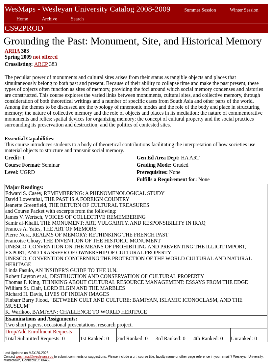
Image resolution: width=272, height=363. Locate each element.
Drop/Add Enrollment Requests (38, 331)
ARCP (41, 64)
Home (22, 18)
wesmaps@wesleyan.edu (35, 356)
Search (77, 18)
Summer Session (200, 10)
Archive (49, 18)
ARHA (12, 51)
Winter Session (244, 10)
